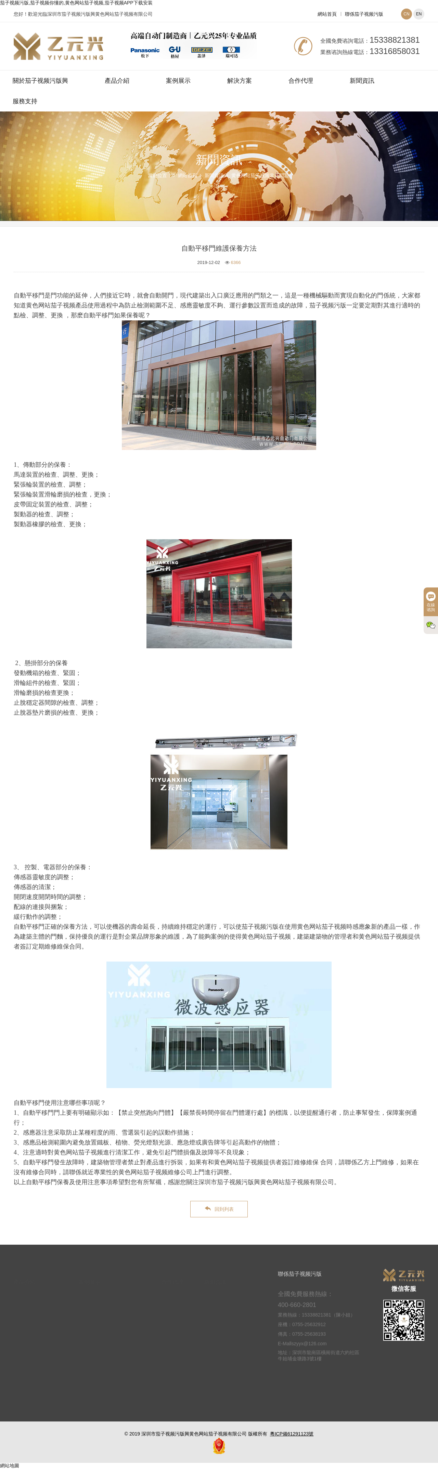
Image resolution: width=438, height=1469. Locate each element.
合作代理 (300, 80)
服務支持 (25, 101)
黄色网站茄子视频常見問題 (260, 175)
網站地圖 (9, 1465)
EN (419, 14)
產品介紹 (117, 80)
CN (406, 14)
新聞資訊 (362, 80)
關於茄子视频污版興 (40, 80)
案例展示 (178, 80)
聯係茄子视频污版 (364, 14)
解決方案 (239, 80)
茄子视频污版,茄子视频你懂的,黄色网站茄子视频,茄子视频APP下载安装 (76, 2)
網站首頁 (327, 14)
